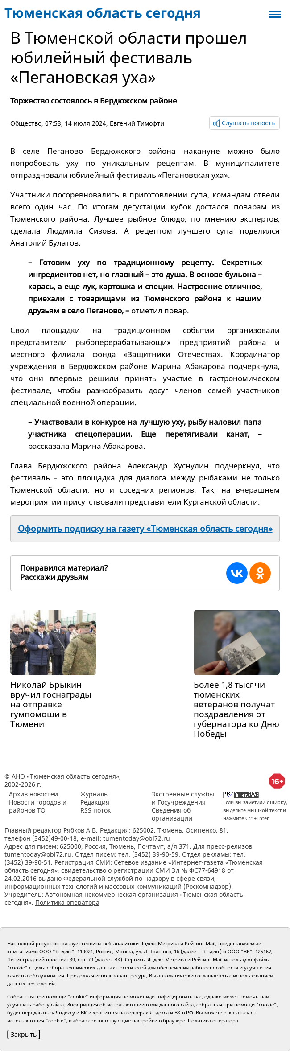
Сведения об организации (172, 814)
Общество (25, 123)
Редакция (94, 802)
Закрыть (24, 1034)
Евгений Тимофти (137, 123)
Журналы (94, 794)
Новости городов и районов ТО (37, 806)
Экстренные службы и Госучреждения (183, 798)
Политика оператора (67, 902)
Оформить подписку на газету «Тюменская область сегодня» (145, 528)
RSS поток (95, 810)
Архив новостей (33, 794)
